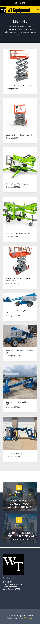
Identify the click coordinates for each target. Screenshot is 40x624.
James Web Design (25, 618)
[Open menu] (38, 9)
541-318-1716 (20, 3)
